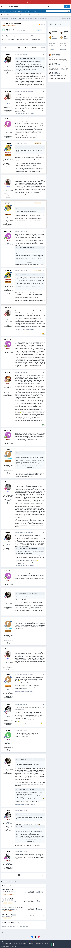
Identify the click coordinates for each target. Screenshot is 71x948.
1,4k (8, 66)
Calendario (9, 14)
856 (8, 863)
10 (27, 47)
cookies (30, 943)
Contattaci (42, 937)
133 (8, 493)
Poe (5, 914)
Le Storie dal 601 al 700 (19, 30)
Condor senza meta (8, 373)
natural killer (11, 29)
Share (32, 30)
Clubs (35, 11)
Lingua (23, 937)
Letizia (8, 730)
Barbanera (8, 54)
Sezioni (3, 14)
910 (8, 716)
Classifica (20, 11)
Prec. (6, 47)
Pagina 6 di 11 (43, 48)
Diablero (37, 906)
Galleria (16, 14)
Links (14, 11)
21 (12, 899)
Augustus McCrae (39, 891)
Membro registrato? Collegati (55, 6)
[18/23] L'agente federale (8, 897)
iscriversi (4, 41)
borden (8, 449)
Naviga (4, 12)
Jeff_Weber (38, 899)
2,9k (8, 742)
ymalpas (8, 143)
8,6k (8, 158)
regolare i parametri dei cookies (37, 944)
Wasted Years (31, 208)
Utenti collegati (35, 14)
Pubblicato (21, 54)
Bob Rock (8, 482)
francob (8, 851)
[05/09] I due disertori (7, 906)
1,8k (8, 130)
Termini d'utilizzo (4, 943)
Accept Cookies (53, 944)
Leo (53, 36)
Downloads (22, 14)
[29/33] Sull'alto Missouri (8, 889)
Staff (29, 14)
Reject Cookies (65, 944)
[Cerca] (51, 11)
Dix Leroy (8, 119)
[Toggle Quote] (17, 58)
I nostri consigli (28, 11)
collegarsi (38, 39)
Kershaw (30, 58)
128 (8, 103)
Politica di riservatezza (33, 937)
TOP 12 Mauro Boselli (7, 912)
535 (8, 243)
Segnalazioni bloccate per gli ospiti (34, 2)
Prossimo (34, 47)
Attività (9, 11)
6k (8, 463)
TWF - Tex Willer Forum (9, 7)
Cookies (47, 937)
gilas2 (8, 704)
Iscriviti (67, 6)
